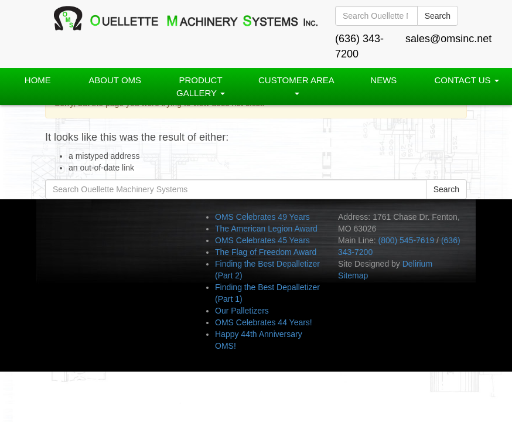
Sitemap (353, 275)
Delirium (417, 263)
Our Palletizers (242, 310)
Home (38, 80)
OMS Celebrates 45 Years (262, 240)
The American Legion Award (266, 228)
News (383, 80)
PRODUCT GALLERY (200, 86)
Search (437, 16)
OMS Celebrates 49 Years (262, 217)
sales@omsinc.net (448, 39)
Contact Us (466, 80)
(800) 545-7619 (406, 240)
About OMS (114, 80)
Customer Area (296, 84)
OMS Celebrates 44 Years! (263, 322)
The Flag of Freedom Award (265, 252)
